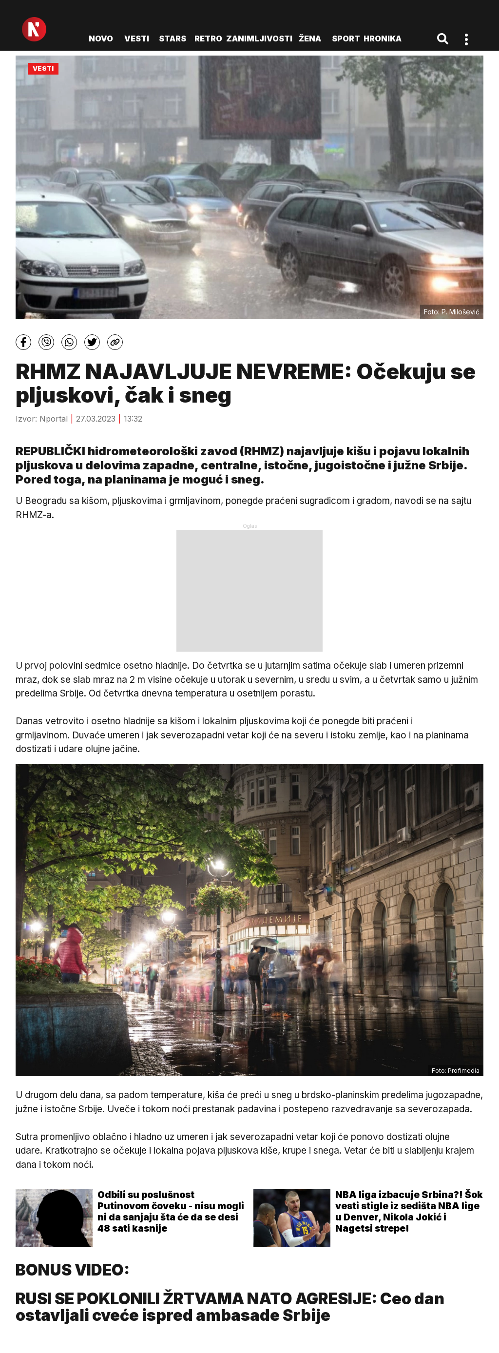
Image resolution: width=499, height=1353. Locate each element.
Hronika (383, 38)
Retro (208, 38)
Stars (172, 38)
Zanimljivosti (259, 38)
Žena (310, 38)
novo (101, 38)
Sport (346, 38)
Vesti (136, 38)
